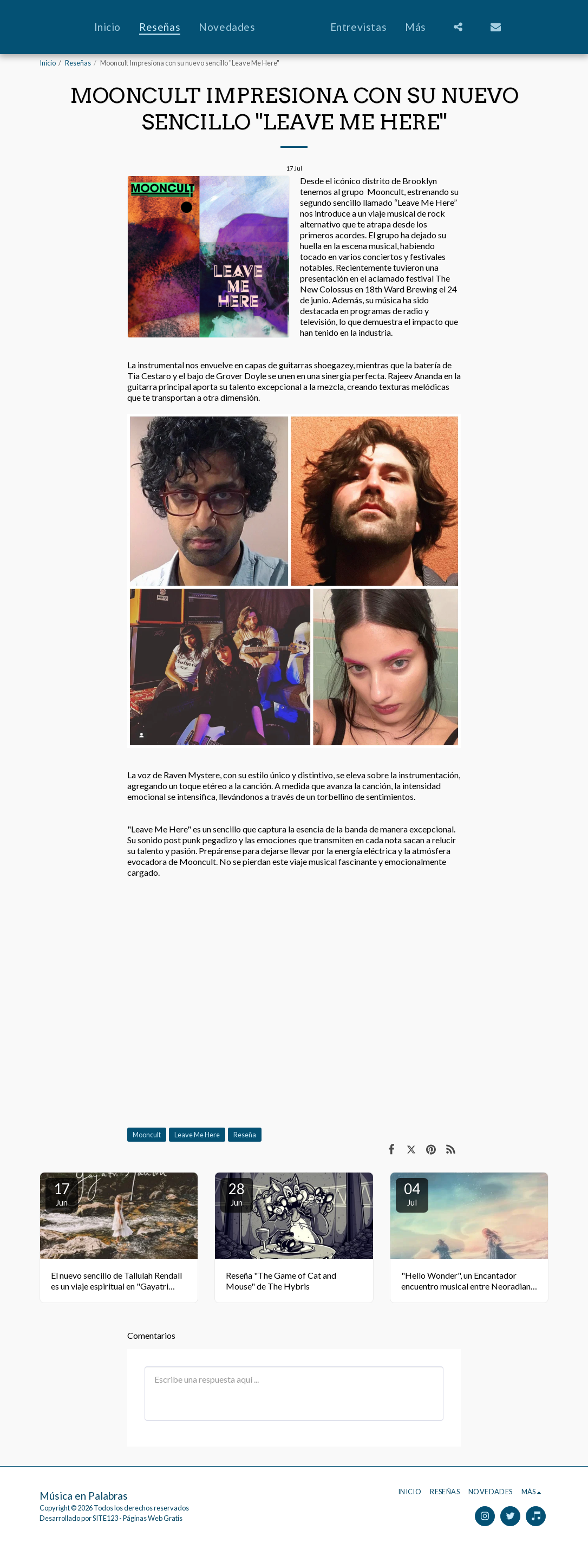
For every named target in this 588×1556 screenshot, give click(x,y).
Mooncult (147, 1134)
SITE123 (105, 1518)
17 (61, 1193)
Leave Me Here (197, 1134)
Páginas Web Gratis (152, 1518)
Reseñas (78, 62)
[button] (481, 27)
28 (236, 1193)
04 (412, 1193)
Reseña (244, 1134)
